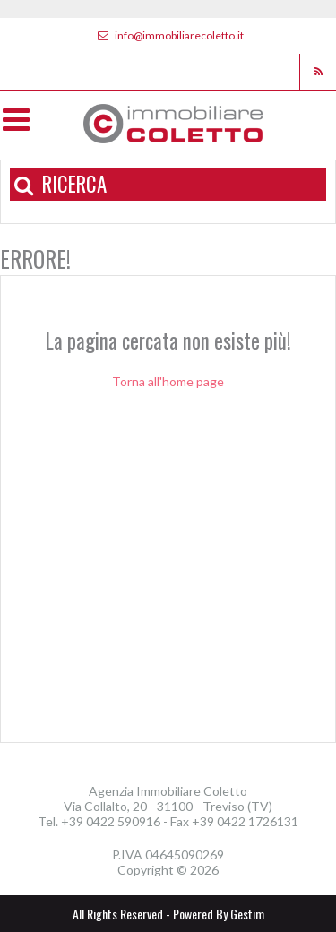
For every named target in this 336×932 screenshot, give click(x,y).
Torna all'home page (168, 381)
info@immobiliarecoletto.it (168, 35)
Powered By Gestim (218, 913)
